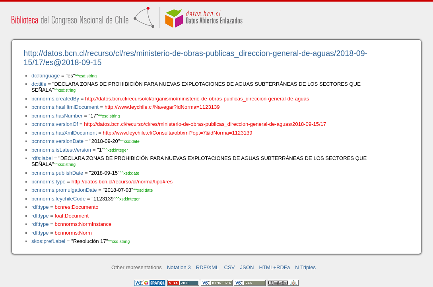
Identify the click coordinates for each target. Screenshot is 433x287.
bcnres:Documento (77, 207)
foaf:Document (72, 216)
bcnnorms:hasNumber (57, 116)
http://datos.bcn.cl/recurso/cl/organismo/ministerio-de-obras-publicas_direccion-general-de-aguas (197, 99)
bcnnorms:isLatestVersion (61, 150)
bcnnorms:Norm (73, 233)
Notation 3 (179, 267)
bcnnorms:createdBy (55, 99)
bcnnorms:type (48, 182)
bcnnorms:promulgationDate (64, 190)
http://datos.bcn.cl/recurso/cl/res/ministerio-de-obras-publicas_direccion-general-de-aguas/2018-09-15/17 (205, 124)
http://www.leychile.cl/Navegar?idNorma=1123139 (162, 107)
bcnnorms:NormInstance (83, 224)
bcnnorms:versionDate (57, 141)
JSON (247, 267)
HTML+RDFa (274, 267)
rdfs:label (41, 158)
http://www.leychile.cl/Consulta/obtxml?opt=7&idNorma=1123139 (177, 133)
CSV (229, 267)
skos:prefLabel (48, 241)
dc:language (45, 76)
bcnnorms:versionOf (54, 124)
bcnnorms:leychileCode (58, 199)
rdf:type (40, 207)
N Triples (305, 267)
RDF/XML (207, 267)
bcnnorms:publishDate (57, 173)
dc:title (39, 84)
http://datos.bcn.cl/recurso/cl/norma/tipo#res (122, 182)
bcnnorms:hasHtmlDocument (65, 107)
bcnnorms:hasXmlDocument (64, 133)
